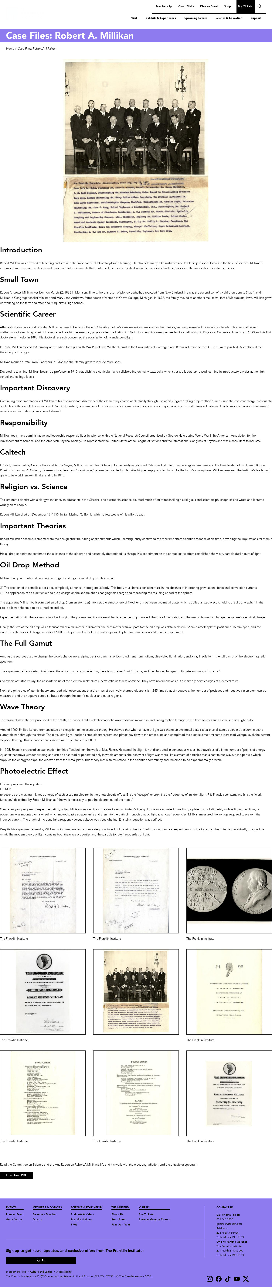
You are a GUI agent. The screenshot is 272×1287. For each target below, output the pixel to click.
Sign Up (41, 1260)
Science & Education (229, 18)
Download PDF (16, 1175)
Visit (134, 18)
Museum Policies (16, 1272)
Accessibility (64, 1272)
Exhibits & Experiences (161, 18)
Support (256, 18)
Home (10, 49)
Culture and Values (42, 1272)
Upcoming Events (195, 18)
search (259, 7)
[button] (43, 890)
